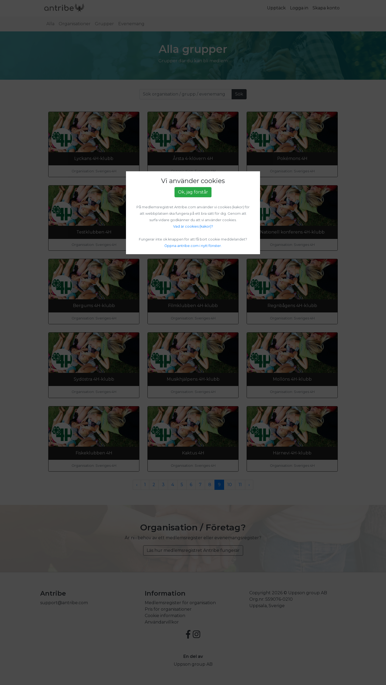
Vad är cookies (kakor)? (193, 226)
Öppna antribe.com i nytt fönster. (193, 246)
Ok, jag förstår (193, 192)
